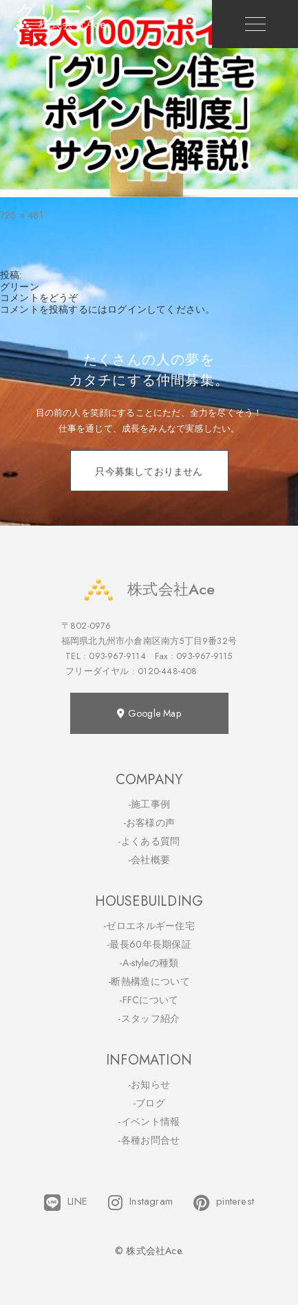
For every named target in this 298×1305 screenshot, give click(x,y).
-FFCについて (148, 1000)
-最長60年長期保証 (149, 944)
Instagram (140, 1202)
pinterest (223, 1202)
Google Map (148, 713)
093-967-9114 (117, 655)
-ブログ (149, 1103)
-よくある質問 (149, 841)
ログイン (127, 309)
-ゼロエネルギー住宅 (149, 926)
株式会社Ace (149, 589)
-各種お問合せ (149, 1140)
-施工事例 (149, 804)
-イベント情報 (149, 1121)
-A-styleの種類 (148, 963)
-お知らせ (149, 1084)
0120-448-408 (167, 671)
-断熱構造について (149, 981)
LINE (65, 1202)
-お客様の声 (149, 822)
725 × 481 (21, 215)
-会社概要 (149, 860)
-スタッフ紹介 (149, 1018)
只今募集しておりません (148, 471)
